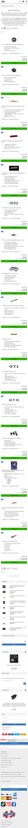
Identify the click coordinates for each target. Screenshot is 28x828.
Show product (14, 195)
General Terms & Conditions (6, 762)
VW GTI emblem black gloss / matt (9, 371)
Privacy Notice (3, 767)
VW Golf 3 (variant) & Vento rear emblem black (11, 75)
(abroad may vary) (17, 53)
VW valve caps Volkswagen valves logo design (11, 438)
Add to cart (14, 93)
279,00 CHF (14, 709)
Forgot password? (5, 729)
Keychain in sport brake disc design (14, 665)
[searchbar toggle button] (20, 1)
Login (14, 644)
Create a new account (6, 727)
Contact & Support (4, 756)
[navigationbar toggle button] (26, 1)
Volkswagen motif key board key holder (10, 541)
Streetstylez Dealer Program (6, 760)
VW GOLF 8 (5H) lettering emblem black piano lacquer (13, 305)
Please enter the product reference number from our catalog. (13, 678)
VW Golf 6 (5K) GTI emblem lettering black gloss (11, 207)
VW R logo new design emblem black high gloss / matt (13, 240)
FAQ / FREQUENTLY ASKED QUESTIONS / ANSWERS (10, 758)
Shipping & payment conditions (7, 764)
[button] (2, 28)
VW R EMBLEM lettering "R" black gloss (10, 273)
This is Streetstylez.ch (5, 753)
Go (24, 683)
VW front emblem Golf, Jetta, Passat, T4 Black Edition (12, 44)
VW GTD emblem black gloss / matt (9, 404)
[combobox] (8, 28)
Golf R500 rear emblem (6, 339)
